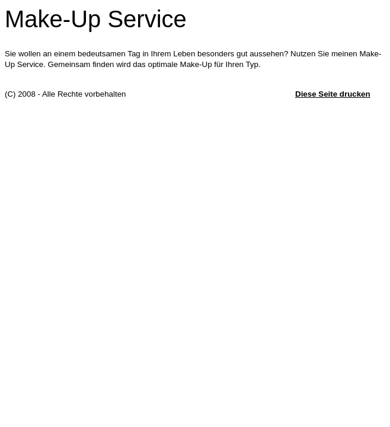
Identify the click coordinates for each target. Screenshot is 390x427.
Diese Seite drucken (332, 94)
